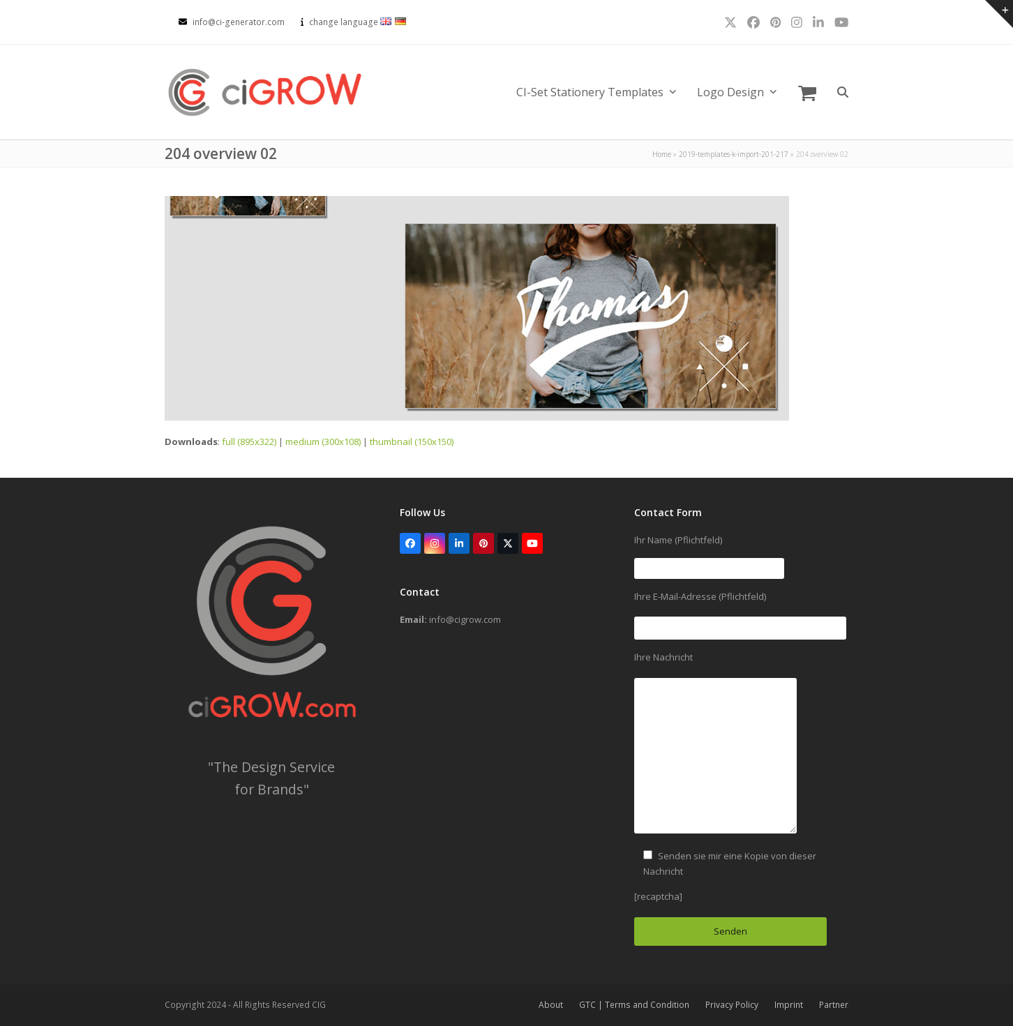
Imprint (788, 1005)
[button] (807, 92)
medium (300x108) (323, 441)
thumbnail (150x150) (411, 441)
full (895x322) (249, 441)
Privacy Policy (731, 1005)
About (551, 1005)
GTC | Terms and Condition (634, 1005)
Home (661, 154)
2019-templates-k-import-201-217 (733, 154)
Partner (833, 1005)
